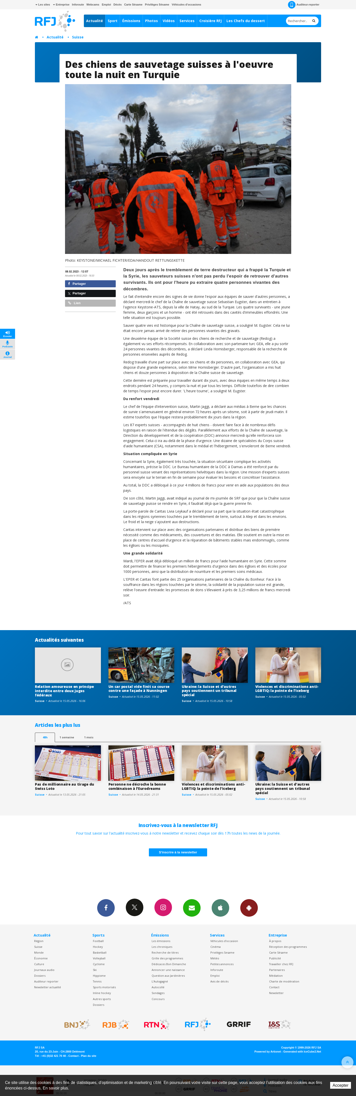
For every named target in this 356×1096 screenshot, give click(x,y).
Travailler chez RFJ (281, 964)
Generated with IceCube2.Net (302, 1051)
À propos (275, 941)
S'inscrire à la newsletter (178, 852)
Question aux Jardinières (168, 975)
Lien (74, 303)
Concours (158, 999)
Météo (214, 958)
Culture (39, 964)
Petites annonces (221, 964)
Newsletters (192, 907)
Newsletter (276, 993)
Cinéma (215, 946)
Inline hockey (102, 993)
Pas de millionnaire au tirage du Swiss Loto (64, 786)
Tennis (97, 981)
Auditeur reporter (46, 981)
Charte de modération (284, 981)
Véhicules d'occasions (186, 4)
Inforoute (78, 4)
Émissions (131, 20)
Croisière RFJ (210, 20)
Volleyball (99, 958)
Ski (95, 969)
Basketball (99, 952)
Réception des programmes (288, 946)
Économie (41, 958)
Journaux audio (44, 969)
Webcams (92, 4)
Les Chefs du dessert (245, 20)
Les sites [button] (42, 4)
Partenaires (277, 969)
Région (38, 941)
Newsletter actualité (47, 987)
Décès (117, 4)
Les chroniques (162, 946)
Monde (39, 952)
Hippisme (99, 975)
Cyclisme (99, 964)
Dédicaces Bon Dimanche (169, 964)
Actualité (94, 20)
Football (98, 941)
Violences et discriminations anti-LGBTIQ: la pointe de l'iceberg (287, 688)
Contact (274, 987)
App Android (249, 907)
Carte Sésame (133, 4)
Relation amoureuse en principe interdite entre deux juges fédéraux (64, 690)
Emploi (106, 4)
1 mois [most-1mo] (88, 737)
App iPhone (220, 907)
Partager (77, 284)
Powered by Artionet (268, 1051)
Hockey (98, 946)
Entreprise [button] (61, 4)
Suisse (78, 37)
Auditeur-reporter (303, 5)
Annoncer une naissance (168, 969)
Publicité (275, 958)
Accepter (340, 1085)
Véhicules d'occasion (224, 941)
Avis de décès (219, 981)
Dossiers (39, 975)
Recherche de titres (165, 952)
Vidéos (169, 20)
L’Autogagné (160, 981)
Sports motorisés (104, 987)
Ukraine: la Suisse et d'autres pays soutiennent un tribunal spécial (209, 690)
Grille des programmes (167, 958)
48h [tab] (45, 737)
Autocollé (158, 987)
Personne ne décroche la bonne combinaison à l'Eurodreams (137, 786)
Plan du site (88, 1055)
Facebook (106, 907)
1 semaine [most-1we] (67, 737)
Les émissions (161, 941)
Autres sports (102, 999)
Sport (112, 20)
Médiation (276, 975)
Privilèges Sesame (222, 952)
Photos (151, 20)
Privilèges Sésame (157, 4)
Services (187, 20)
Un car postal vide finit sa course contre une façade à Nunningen (138, 688)
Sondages (158, 993)
